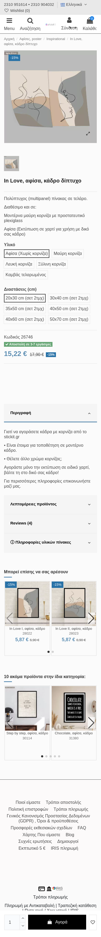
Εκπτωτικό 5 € (32, 848)
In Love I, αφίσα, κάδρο (27, 629)
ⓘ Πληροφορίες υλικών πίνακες (50, 543)
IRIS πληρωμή (64, 848)
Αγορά (57, 922)
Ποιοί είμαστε (28, 802)
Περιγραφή (50, 413)
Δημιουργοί (67, 841)
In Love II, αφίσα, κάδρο (73, 629)
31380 (73, 738)
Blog (70, 834)
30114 (27, 738)
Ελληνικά (74, 4)
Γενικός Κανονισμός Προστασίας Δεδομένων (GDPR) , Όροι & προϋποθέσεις (48, 818)
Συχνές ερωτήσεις (35, 841)
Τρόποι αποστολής (63, 802)
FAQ (82, 828)
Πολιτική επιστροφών (28, 809)
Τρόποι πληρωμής (71, 809)
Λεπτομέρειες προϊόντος (50, 504)
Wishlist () (17, 10)
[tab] (50, 413)
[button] (48, 652)
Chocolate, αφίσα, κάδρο (74, 733)
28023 (73, 633)
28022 (27, 633)
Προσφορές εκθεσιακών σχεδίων (41, 828)
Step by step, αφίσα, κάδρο (27, 733)
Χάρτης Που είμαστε (41, 834)
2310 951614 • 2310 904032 (29, 4)
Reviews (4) (50, 523)
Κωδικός (12, 337)
